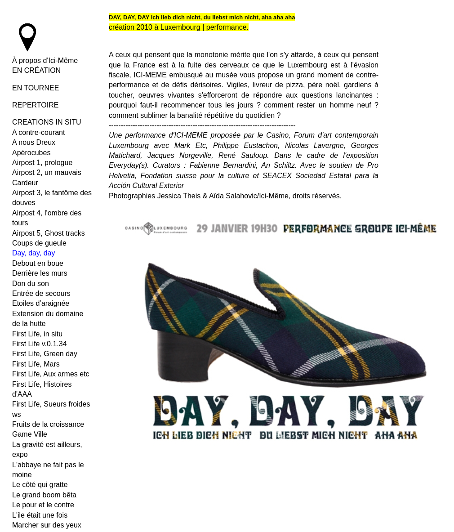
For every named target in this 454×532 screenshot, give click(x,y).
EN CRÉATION (36, 70)
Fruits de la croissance (48, 424)
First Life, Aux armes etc (50, 374)
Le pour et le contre (43, 505)
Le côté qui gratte (40, 484)
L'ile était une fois (39, 515)
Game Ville (29, 434)
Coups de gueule (39, 243)
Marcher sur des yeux (46, 525)
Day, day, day (33, 253)
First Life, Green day (44, 354)
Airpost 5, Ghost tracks (48, 233)
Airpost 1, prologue (42, 162)
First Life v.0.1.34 (39, 344)
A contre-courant (38, 132)
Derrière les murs (39, 273)
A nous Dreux (33, 142)
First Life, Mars (36, 364)
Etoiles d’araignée (40, 303)
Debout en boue (37, 263)
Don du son (30, 283)
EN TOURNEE (35, 88)
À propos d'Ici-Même (45, 60)
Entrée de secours (41, 293)
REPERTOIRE (35, 105)
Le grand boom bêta (44, 495)
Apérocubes (31, 152)
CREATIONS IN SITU (46, 122)
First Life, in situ (37, 334)
